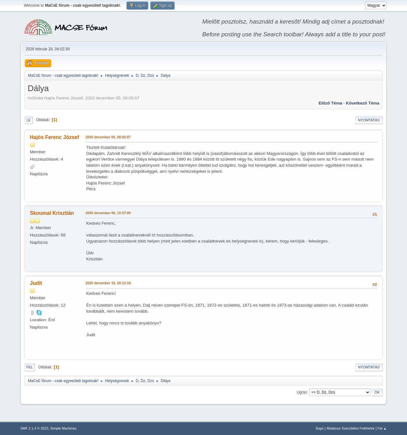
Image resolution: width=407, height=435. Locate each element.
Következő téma (362, 103)
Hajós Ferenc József (54, 137)
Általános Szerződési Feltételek (350, 428)
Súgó (319, 428)
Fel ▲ (382, 428)
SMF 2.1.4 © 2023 (34, 428)
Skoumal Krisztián (52, 213)
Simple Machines (63, 428)
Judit (36, 283)
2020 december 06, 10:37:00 (108, 213)
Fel (29, 367)
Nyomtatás (369, 120)
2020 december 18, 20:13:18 (108, 283)
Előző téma (330, 103)
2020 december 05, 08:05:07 (108, 137)
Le (28, 120)
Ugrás (302, 392)
